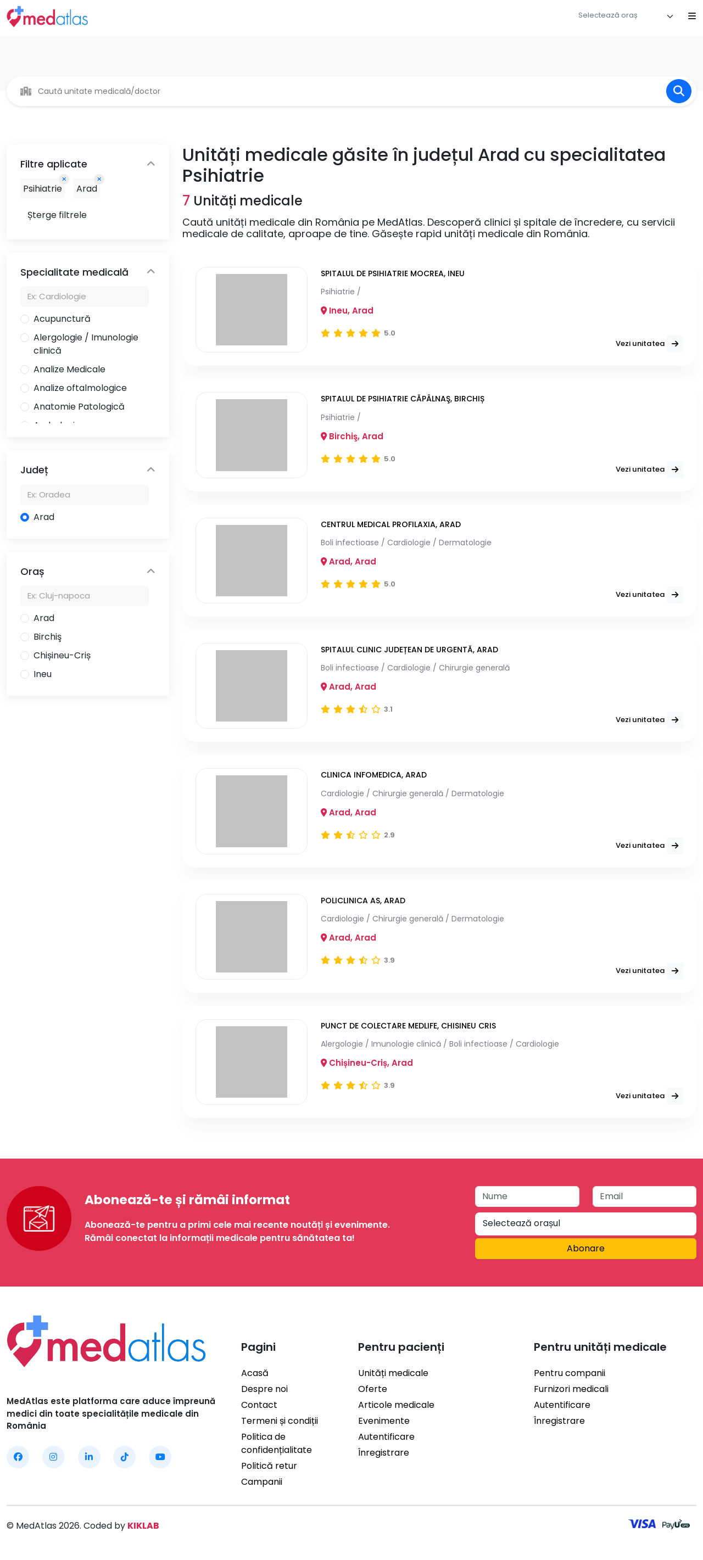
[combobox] (626, 16)
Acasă (255, 1373)
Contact (259, 1405)
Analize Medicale (69, 369)
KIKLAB (143, 1525)
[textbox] (613, 15)
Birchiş (48, 636)
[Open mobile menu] (692, 16)
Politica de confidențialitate (276, 1443)
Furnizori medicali (571, 1389)
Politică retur (269, 1466)
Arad (44, 517)
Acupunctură (62, 318)
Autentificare (386, 1436)
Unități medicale (393, 1373)
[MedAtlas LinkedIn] (89, 1457)
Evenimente (384, 1420)
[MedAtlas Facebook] (18, 1457)
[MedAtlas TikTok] (124, 1457)
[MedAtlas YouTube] (160, 1457)
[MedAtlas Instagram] (53, 1457)
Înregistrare (383, 1452)
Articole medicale (396, 1405)
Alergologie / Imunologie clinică (86, 344)
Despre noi (264, 1389)
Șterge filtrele (57, 215)
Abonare (586, 1248)
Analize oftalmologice (80, 388)
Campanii (261, 1481)
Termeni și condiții (279, 1420)
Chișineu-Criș (62, 655)
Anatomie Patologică (79, 406)
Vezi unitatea (652, 337)
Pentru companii (569, 1373)
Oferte (372, 1389)
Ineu (43, 674)
